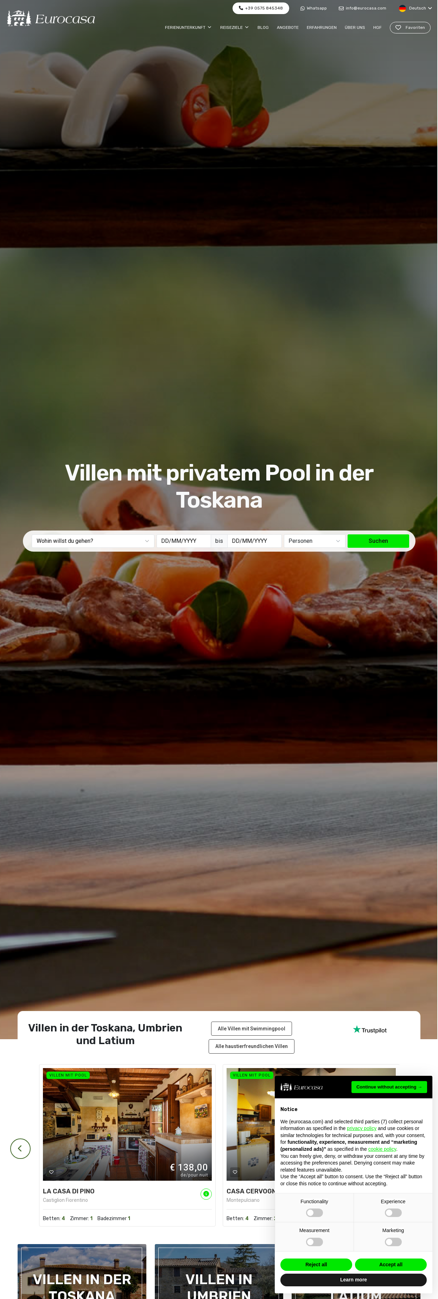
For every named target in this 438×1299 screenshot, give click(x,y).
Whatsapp (313, 8)
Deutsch (415, 8)
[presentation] (19, 1148)
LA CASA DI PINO (69, 1191)
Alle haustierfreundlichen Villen (251, 1046)
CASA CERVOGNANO (258, 1191)
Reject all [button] (316, 1264)
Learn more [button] (353, 1279)
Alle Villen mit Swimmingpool (251, 1028)
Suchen (378, 541)
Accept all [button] (390, 1264)
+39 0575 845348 (261, 8)
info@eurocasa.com (362, 8)
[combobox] (93, 541)
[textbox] (94, 541)
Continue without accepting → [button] (389, 1087)
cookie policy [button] (382, 1149)
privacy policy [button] (361, 1128)
